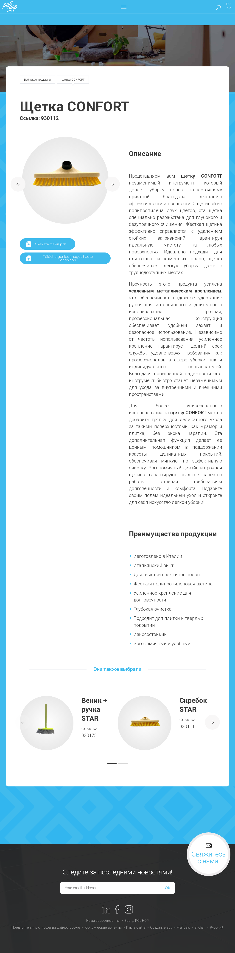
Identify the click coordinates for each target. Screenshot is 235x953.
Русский (216, 927)
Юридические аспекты (103, 927)
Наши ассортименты (103, 921)
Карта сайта (135, 927)
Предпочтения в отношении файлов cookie (45, 927)
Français (183, 927)
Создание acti (161, 927)
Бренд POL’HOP (136, 921)
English (200, 927)
